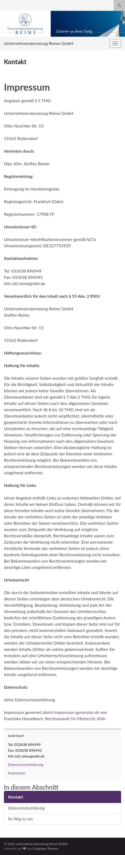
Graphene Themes (45, 849)
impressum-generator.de (76, 712)
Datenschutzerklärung (25, 764)
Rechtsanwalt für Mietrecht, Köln (75, 718)
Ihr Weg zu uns (20, 819)
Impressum (16, 773)
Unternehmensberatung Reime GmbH (38, 43)
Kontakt (15, 796)
